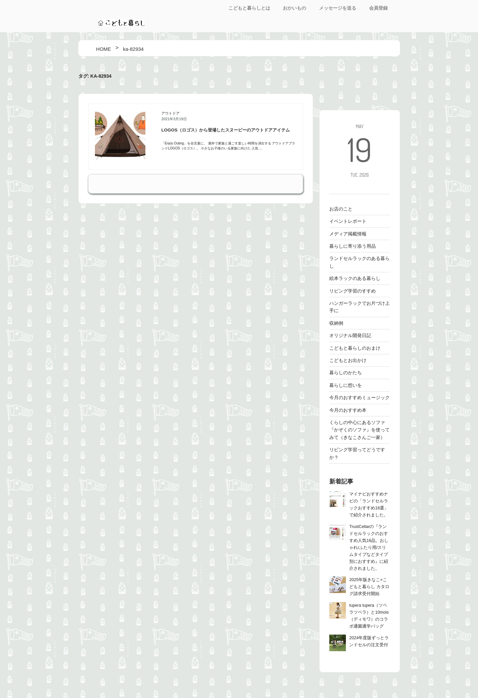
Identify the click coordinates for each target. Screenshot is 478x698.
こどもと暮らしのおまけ (354, 348)
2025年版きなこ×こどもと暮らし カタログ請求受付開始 (369, 586)
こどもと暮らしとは (249, 8)
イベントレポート (347, 221)
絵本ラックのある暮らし (354, 278)
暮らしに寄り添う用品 (352, 246)
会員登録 (378, 8)
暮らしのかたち (345, 372)
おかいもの (294, 8)
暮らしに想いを (345, 385)
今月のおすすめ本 (347, 410)
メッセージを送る (337, 8)
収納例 (336, 323)
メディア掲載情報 (347, 233)
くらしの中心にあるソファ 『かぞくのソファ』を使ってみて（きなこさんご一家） (359, 430)
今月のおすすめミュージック (359, 397)
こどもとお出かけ (347, 360)
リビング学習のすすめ (352, 291)
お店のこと (341, 209)
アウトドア (170, 113)
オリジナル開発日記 (350, 335)
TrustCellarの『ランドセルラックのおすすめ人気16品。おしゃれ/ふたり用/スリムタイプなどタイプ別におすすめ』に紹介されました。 (368, 547)
